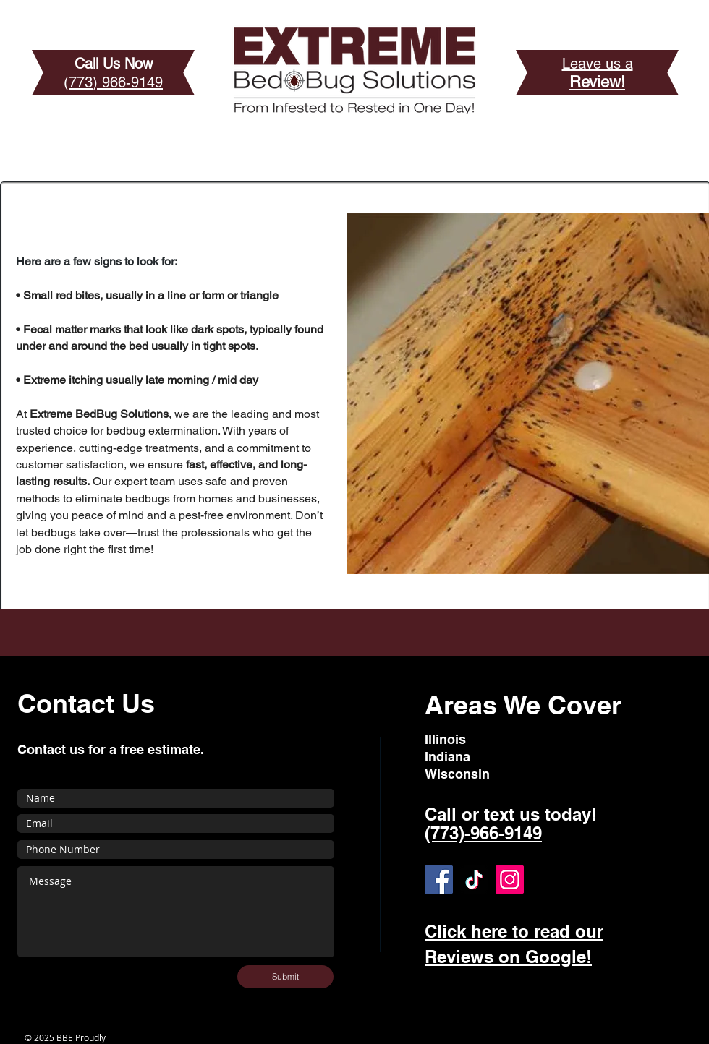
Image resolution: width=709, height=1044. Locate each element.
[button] (528, 393)
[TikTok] (474, 879)
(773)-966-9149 (483, 833)
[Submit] (285, 976)
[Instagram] (510, 879)
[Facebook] (439, 879)
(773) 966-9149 (113, 82)
